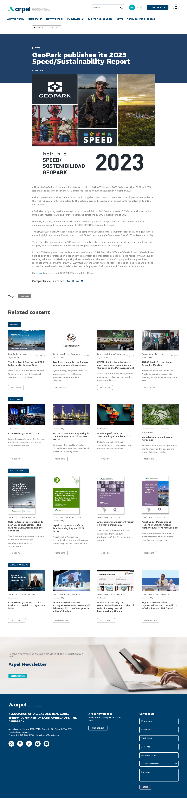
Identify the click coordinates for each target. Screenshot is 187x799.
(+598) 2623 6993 (25, 735)
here (40, 273)
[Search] (121, 7)
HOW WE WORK (54, 19)
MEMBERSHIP (35, 19)
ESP (139, 7)
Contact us (157, 7)
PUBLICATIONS (75, 19)
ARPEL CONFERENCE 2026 (141, 19)
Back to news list (47, 27)
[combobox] (107, 8)
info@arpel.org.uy (51, 735)
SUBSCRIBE (18, 676)
